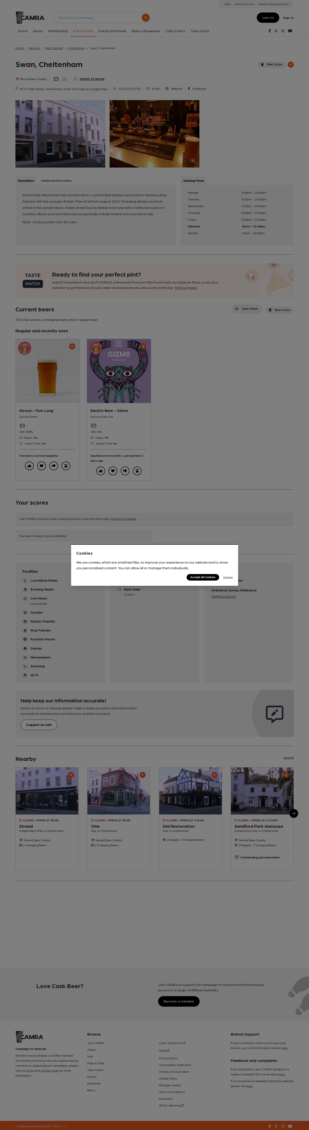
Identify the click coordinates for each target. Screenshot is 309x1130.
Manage (228, 577)
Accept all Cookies (202, 577)
